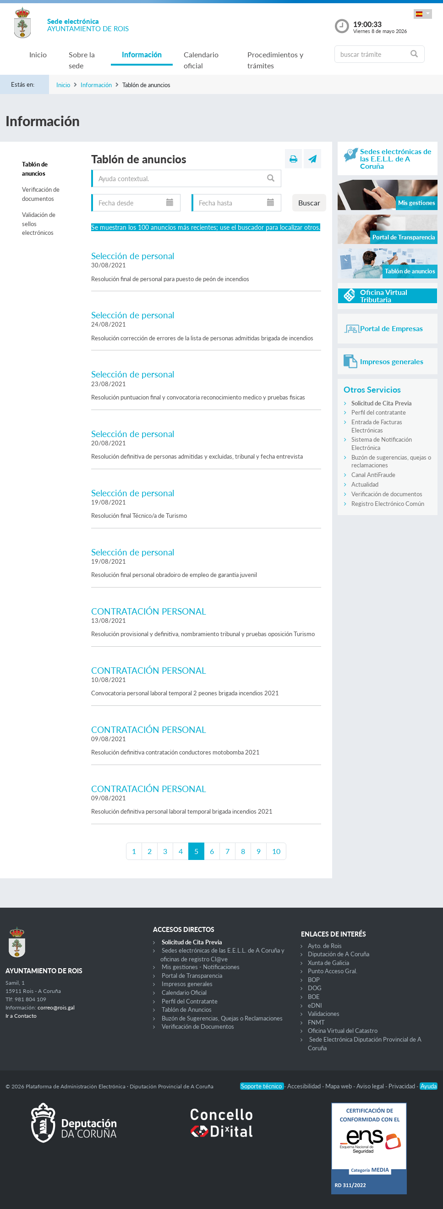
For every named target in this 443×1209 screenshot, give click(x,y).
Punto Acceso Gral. (332, 971)
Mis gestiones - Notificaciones (201, 967)
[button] (423, 14)
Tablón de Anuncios (187, 1009)
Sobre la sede (82, 60)
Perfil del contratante (378, 412)
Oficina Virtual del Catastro (342, 1030)
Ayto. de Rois (325, 945)
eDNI (315, 1005)
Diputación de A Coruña (338, 954)
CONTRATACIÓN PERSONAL (148, 611)
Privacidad (402, 1086)
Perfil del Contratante (190, 1001)
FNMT (316, 1022)
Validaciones (323, 1013)
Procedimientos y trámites (275, 60)
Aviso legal (370, 1086)
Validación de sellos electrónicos (38, 223)
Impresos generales (187, 983)
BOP (314, 979)
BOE (314, 996)
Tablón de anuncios (35, 169)
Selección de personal (132, 255)
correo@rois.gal (56, 1007)
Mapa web (339, 1086)
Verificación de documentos (41, 194)
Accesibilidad (304, 1086)
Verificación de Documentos (198, 1026)
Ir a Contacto (21, 1015)
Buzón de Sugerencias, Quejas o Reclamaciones (222, 1018)
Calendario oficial (201, 60)
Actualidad (364, 484)
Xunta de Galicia (328, 962)
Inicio (38, 54)
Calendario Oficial (184, 992)
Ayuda (429, 1086)
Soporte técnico (262, 1086)
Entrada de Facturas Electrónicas (376, 426)
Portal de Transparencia (192, 975)
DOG (315, 988)
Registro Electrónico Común (387, 503)
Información (142, 54)
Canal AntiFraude (373, 474)
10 (276, 851)
